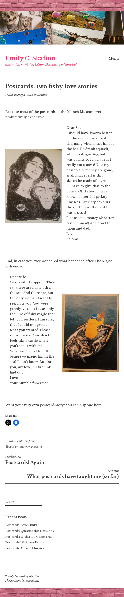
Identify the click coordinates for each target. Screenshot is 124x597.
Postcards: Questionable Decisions (29, 531)
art (17, 446)
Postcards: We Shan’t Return (25, 542)
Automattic (31, 580)
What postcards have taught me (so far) (62, 474)
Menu (114, 58)
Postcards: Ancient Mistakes (24, 548)
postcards (36, 446)
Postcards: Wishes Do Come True (28, 536)
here (98, 405)
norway (25, 446)
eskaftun (42, 95)
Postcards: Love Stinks (21, 525)
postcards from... (27, 441)
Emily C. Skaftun (30, 58)
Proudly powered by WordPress (23, 576)
